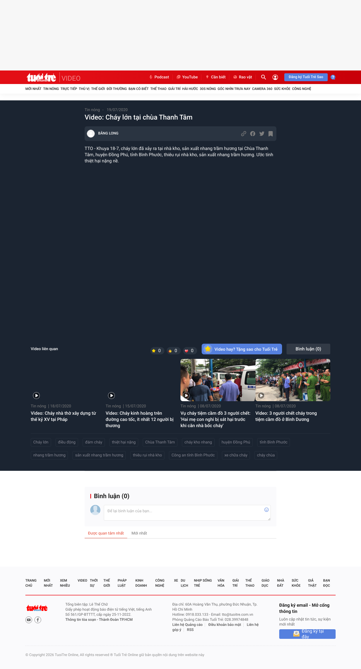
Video (82, 580)
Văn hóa (220, 583)
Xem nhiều (65, 583)
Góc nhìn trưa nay (234, 89)
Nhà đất (280, 583)
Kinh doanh (141, 583)
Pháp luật (122, 583)
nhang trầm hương (49, 455)
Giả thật (312, 583)
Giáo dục (266, 583)
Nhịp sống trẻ (203, 583)
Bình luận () (308, 349)
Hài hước (190, 89)
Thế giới (98, 89)
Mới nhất (33, 89)
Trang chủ (30, 583)
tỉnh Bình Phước (274, 442)
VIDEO (71, 78)
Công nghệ (301, 89)
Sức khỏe (282, 89)
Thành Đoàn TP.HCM (116, 620)
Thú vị (84, 89)
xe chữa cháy (236, 455)
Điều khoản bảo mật (224, 625)
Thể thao (158, 89)
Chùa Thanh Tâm (160, 442)
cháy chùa (266, 455)
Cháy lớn (41, 442)
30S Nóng (208, 89)
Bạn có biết (139, 89)
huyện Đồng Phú (236, 442)
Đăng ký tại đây (313, 634)
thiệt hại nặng (124, 442)
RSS (190, 630)
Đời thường (117, 89)
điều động (67, 442)
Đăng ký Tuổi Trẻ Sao (306, 77)
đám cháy (93, 442)
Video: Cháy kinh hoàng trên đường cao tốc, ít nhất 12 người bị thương (140, 419)
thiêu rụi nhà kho (147, 455)
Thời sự (94, 583)
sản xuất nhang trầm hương (99, 455)
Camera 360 (262, 89)
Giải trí (174, 89)
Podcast (158, 77)
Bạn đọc (326, 583)
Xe (176, 580)
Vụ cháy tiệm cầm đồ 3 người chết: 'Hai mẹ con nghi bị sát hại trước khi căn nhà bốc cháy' (215, 419)
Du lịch (184, 583)
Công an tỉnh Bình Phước (193, 455)
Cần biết (215, 77)
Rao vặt (242, 77)
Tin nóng (51, 89)
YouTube (187, 77)
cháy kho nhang (198, 442)
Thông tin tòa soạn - (82, 620)
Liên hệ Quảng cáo (187, 625)
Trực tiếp (69, 89)
